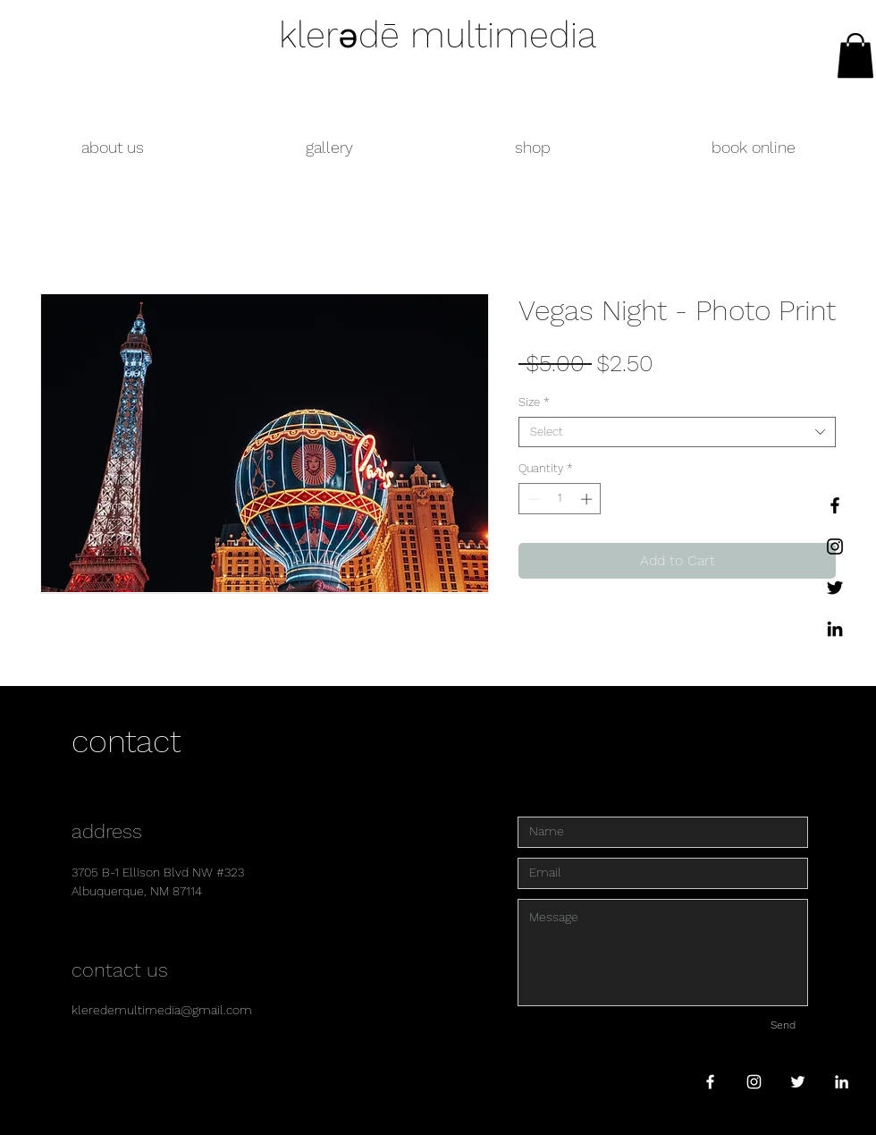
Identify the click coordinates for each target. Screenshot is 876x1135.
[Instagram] (835, 546)
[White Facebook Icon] (710, 1081)
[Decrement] (532, 499)
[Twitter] (835, 587)
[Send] (783, 1026)
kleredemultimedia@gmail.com (162, 1010)
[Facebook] (835, 505)
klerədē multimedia (437, 35)
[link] (855, 55)
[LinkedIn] (835, 628)
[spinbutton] (560, 499)
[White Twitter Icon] (797, 1081)
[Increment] (588, 499)
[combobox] (677, 432)
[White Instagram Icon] (754, 1081)
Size (534, 402)
